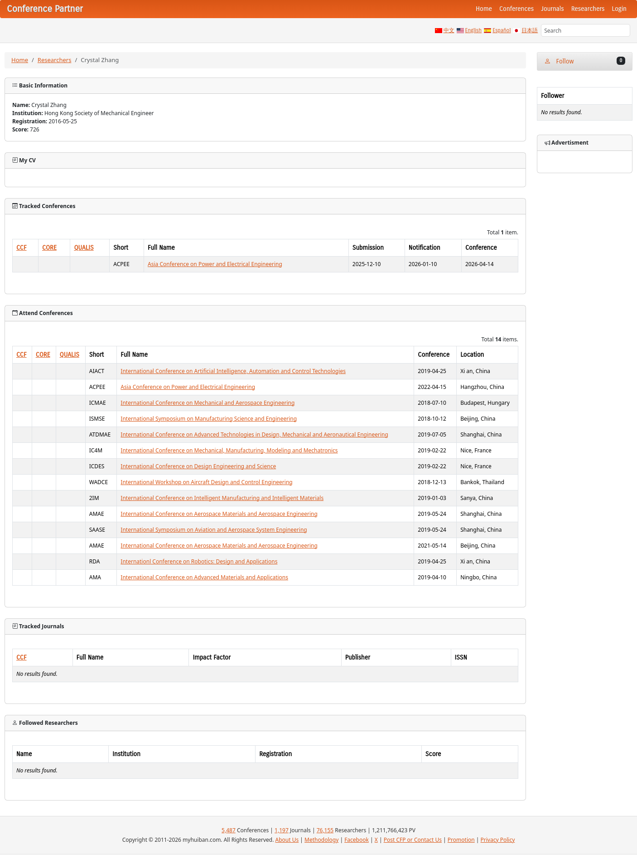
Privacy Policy (498, 840)
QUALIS (83, 248)
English (473, 30)
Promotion (461, 840)
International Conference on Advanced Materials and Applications (204, 577)
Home (484, 9)
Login (619, 9)
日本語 (529, 30)
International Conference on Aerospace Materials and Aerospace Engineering (219, 514)
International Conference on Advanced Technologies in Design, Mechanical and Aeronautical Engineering (254, 434)
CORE (49, 248)
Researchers (588, 9)
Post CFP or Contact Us (413, 840)
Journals (552, 9)
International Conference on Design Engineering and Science (198, 466)
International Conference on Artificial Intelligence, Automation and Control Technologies (233, 371)
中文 (449, 30)
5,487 (229, 830)
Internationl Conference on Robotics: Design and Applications (199, 561)
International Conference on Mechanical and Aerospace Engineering (207, 403)
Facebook (356, 840)
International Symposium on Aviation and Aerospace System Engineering (214, 530)
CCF (21, 248)
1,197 (282, 830)
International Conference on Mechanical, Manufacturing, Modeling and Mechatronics (229, 450)
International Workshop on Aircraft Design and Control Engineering (206, 482)
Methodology (321, 840)
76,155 (325, 830)
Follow (584, 61)
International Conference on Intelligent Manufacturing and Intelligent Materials (222, 498)
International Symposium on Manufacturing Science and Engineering (209, 418)
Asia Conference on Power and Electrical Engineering (215, 264)
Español (501, 30)
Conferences (516, 9)
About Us (287, 840)
